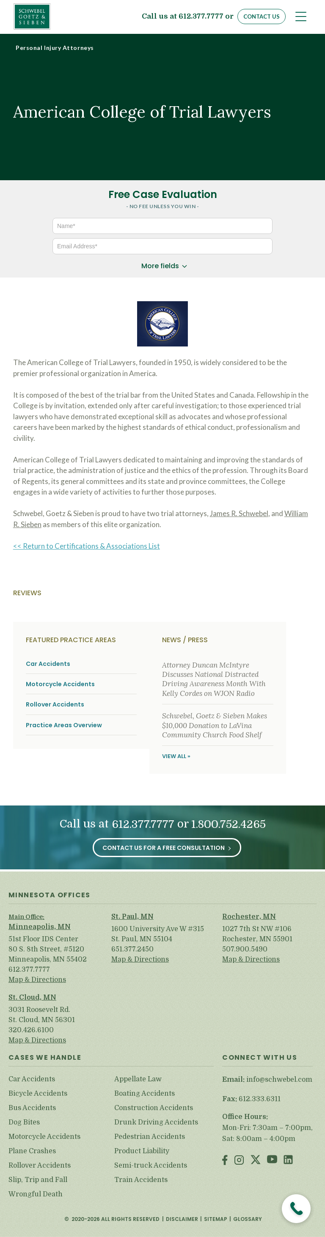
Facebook (225, 1160)
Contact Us (261, 16)
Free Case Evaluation (162, 194)
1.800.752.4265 (228, 824)
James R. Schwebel (239, 513)
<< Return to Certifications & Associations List (86, 546)
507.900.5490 (244, 949)
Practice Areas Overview (64, 725)
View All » (176, 756)
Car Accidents (48, 664)
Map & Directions (37, 980)
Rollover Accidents (55, 704)
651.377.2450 (132, 949)
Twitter (256, 1160)
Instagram (239, 1160)
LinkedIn (288, 1160)
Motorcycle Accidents (60, 684)
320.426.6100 (31, 1030)
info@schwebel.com (279, 1079)
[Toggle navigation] (301, 16)
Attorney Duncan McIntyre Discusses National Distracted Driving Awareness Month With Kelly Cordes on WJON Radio (214, 679)
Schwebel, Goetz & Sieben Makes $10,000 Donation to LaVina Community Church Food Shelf (214, 725)
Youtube (272, 1160)
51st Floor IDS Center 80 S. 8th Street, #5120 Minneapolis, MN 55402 (47, 949)
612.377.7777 (201, 17)
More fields (160, 266)
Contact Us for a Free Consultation (163, 848)
